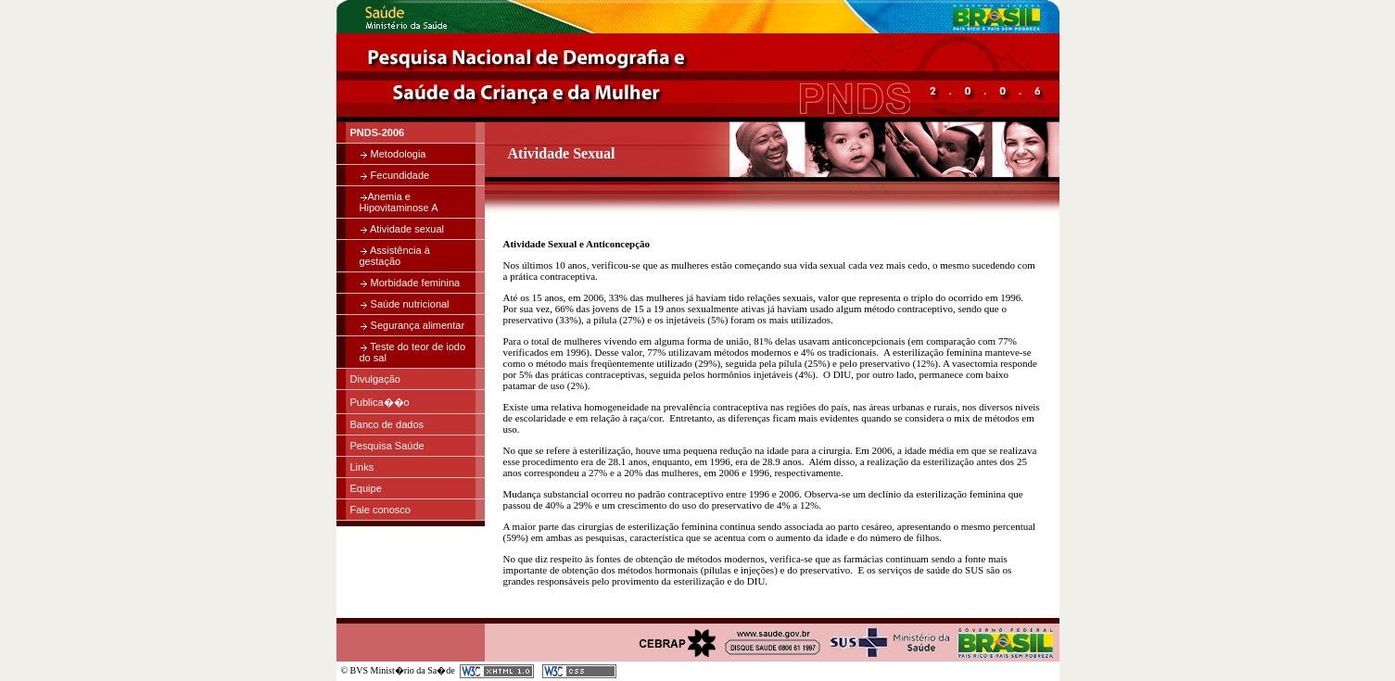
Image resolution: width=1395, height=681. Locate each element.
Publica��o (380, 402)
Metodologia (393, 153)
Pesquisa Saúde (387, 445)
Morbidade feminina (410, 282)
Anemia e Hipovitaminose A (399, 202)
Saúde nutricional (405, 303)
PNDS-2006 (377, 132)
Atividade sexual (402, 228)
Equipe (366, 488)
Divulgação (375, 379)
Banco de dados (387, 424)
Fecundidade (395, 175)
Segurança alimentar (412, 325)
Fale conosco (380, 509)
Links (362, 467)
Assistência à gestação (395, 256)
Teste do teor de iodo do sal (413, 352)
